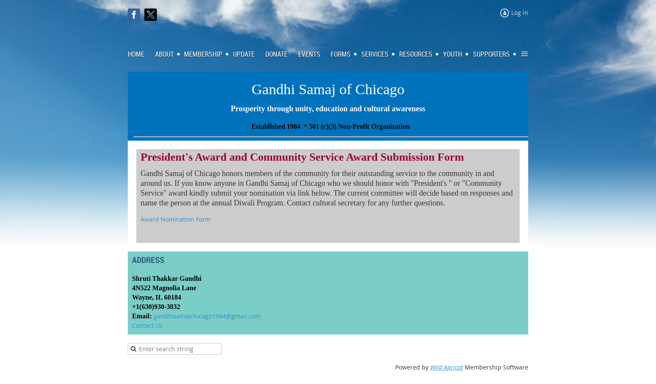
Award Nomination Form (175, 219)
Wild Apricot (446, 367)
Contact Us (147, 325)
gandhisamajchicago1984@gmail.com (207, 316)
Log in (519, 13)
